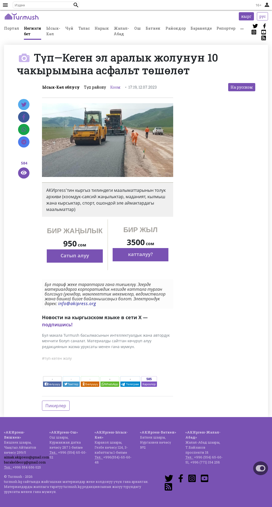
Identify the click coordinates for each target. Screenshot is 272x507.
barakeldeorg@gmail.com (25, 462)
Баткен (153, 28)
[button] (76, 5)
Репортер (225, 28)
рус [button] (262, 16)
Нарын (102, 28)
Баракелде (201, 28)
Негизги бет (32, 31)
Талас (84, 28)
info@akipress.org (77, 303)
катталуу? (140, 254)
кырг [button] (246, 16)
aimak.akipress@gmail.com (26, 457)
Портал (11, 28)
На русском (242, 87)
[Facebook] (23, 117)
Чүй (69, 28)
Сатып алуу (75, 255)
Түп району (95, 87)
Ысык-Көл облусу (61, 87)
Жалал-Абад (121, 31)
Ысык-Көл (53, 31)
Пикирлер (55, 406)
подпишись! (57, 324)
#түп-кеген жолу (57, 358)
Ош (137, 28)
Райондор (175, 28)
